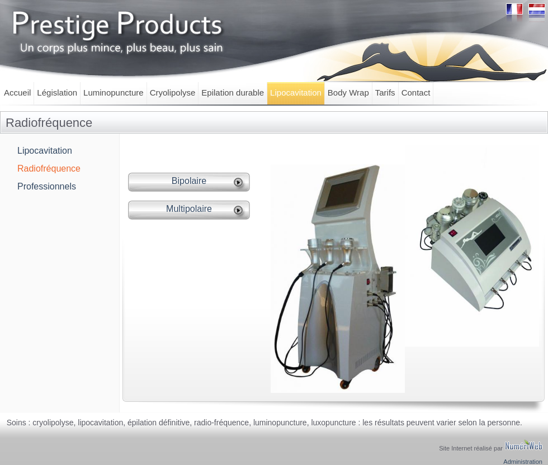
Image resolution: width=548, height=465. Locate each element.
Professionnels (46, 186)
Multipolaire (189, 208)
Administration (522, 461)
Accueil (17, 92)
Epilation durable (232, 92)
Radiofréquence (49, 168)
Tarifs (385, 92)
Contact (416, 92)
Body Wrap (348, 92)
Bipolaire (189, 181)
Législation (57, 92)
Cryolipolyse (173, 92)
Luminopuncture (113, 92)
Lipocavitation (296, 92)
